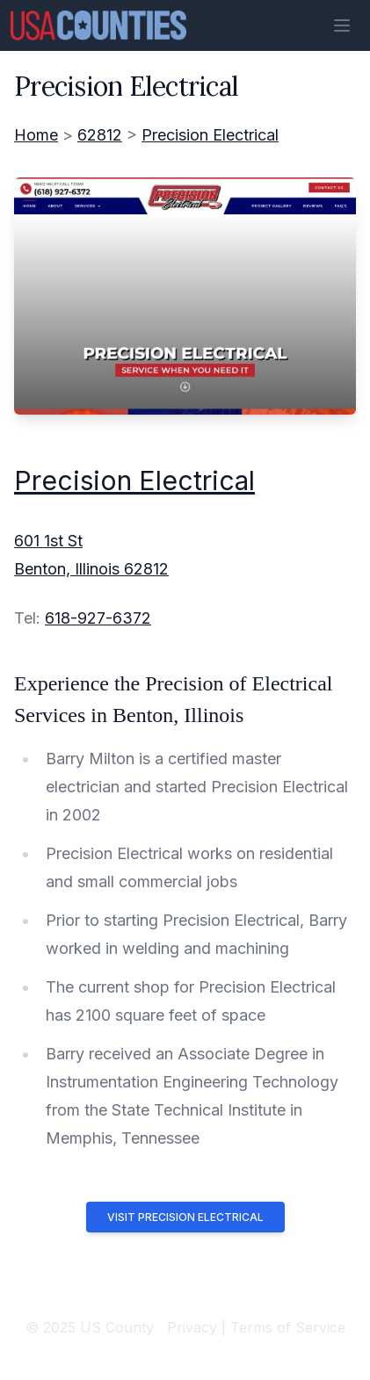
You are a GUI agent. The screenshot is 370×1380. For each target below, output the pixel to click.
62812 (99, 135)
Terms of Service (287, 1327)
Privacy (192, 1327)
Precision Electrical (210, 135)
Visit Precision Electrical (185, 1217)
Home (36, 135)
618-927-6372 (98, 618)
